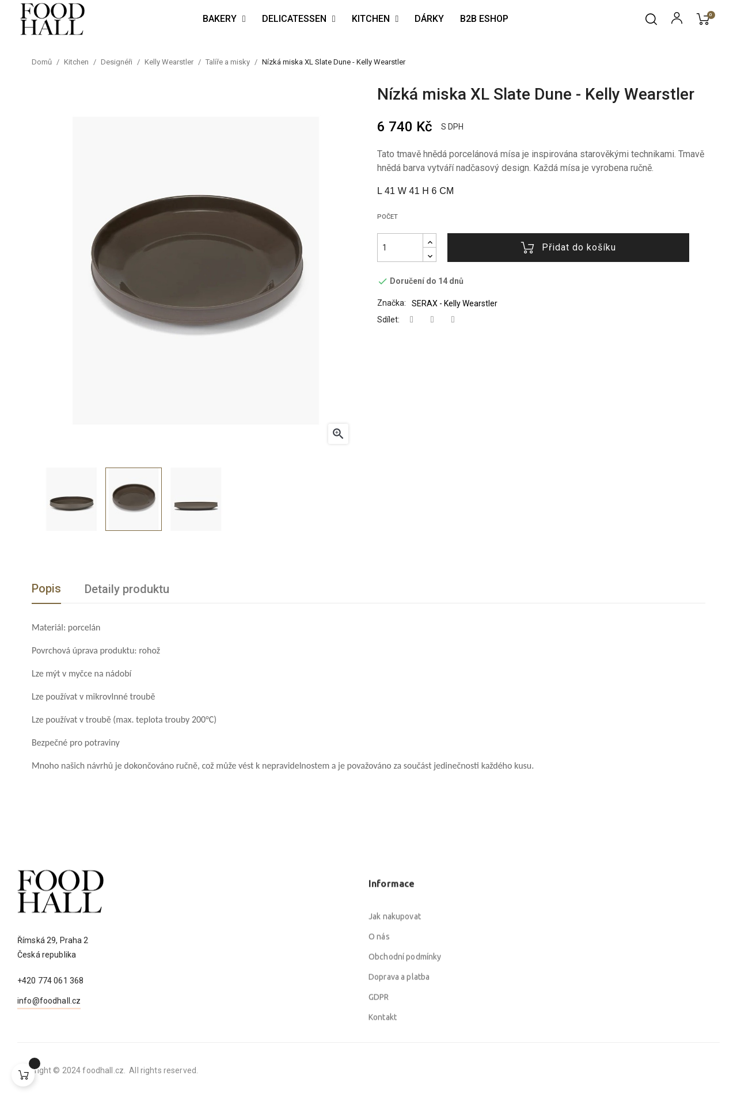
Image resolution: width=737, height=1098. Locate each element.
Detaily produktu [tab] (127, 589)
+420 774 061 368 (50, 1025)
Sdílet (411, 319)
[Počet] (400, 247)
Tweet (432, 319)
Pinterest (453, 319)
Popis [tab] (46, 588)
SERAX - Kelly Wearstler (454, 303)
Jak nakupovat (394, 1023)
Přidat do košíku (568, 247)
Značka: (391, 302)
